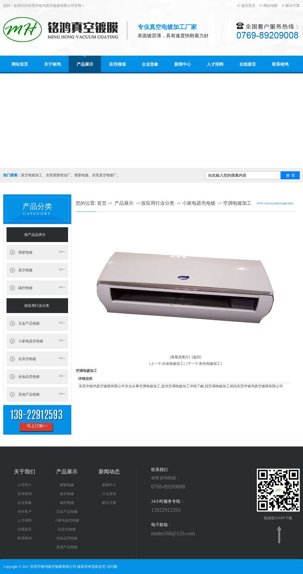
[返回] (196, 357)
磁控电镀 (25, 288)
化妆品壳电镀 (29, 377)
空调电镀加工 (237, 203)
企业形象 (150, 64)
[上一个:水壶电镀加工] (167, 364)
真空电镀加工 (31, 175)
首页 (102, 203)
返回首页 (248, 6)
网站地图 (270, 6)
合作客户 (24, 511)
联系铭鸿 (280, 64)
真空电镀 (25, 270)
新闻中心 (182, 64)
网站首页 (20, 64)
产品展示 (85, 64)
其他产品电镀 (29, 394)
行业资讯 (109, 494)
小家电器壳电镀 (30, 341)
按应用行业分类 (36, 306)
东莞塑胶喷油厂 (58, 175)
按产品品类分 (35, 235)
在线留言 (247, 64)
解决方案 (293, 6)
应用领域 (117, 64)
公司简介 (24, 485)
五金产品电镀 (29, 323)
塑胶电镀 (81, 175)
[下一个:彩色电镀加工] (204, 364)
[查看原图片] (180, 357)
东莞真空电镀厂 (104, 175)
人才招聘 (215, 64)
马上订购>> (37, 426)
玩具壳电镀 (27, 359)
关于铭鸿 (52, 64)
